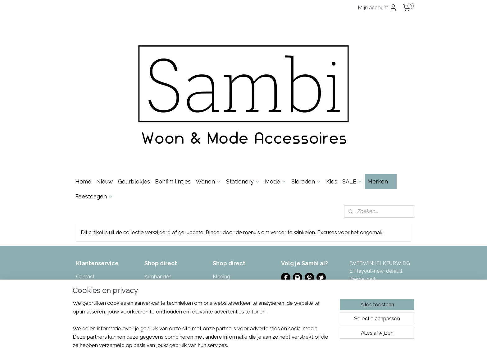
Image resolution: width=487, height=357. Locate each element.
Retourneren (90, 219)
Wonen (208, 100)
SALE (352, 100)
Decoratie (155, 211)
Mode (275, 100)
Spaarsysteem (92, 251)
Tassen (221, 251)
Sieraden (306, 100)
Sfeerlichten (226, 235)
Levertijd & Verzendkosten (106, 211)
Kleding (221, 195)
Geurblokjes (134, 100)
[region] (202, 328)
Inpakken (154, 235)
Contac (84, 195)
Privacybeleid (91, 243)
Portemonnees (230, 219)
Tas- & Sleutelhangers (238, 259)
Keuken (153, 275)
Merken (380, 100)
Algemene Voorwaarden (103, 235)
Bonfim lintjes (173, 100)
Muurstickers (227, 211)
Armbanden (157, 195)
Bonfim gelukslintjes (167, 203)
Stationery (243, 100)
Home (83, 100)
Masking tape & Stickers (240, 203)
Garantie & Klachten (99, 227)
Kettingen (155, 267)
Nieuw (104, 100)
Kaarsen (153, 243)
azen (242, 227)
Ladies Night (295, 220)
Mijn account (377, 7)
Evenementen (297, 212)
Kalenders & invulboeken (172, 259)
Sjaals (219, 243)
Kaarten (153, 251)
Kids (331, 100)
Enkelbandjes (159, 219)
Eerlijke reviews (93, 259)
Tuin (217, 275)
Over (90, 203)
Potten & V (225, 227)
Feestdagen (94, 115)
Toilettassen (227, 267)
